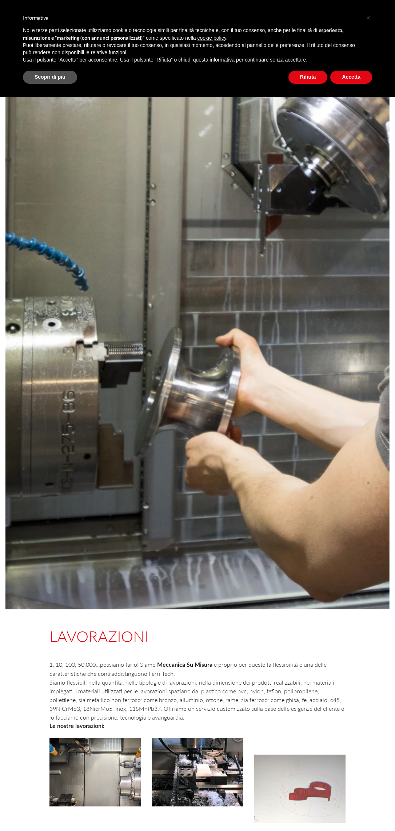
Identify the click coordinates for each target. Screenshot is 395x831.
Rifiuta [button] (308, 77)
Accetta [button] (351, 77)
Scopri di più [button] (50, 77)
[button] (368, 17)
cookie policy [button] (212, 38)
